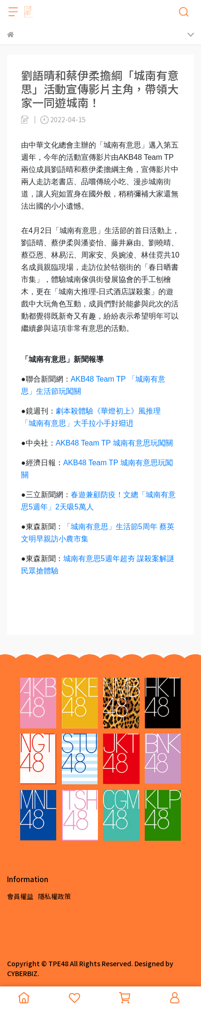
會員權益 (20, 896)
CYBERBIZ (22, 973)
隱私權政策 (54, 896)
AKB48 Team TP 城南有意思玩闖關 (114, 443)
